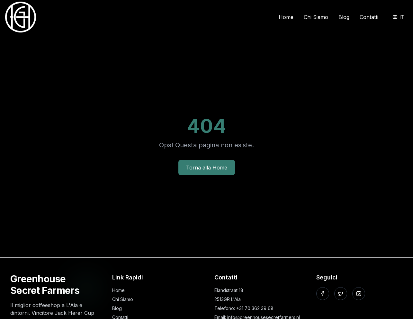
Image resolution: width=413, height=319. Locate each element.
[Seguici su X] (340, 293)
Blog (343, 17)
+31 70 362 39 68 (255, 308)
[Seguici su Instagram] (358, 293)
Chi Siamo (316, 17)
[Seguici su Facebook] (322, 293)
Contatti (369, 17)
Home (286, 17)
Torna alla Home (206, 167)
